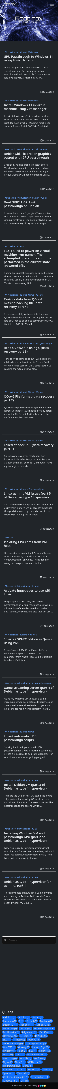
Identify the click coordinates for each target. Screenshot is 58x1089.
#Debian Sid (10, 149)
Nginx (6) (7, 1062)
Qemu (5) (27, 1065)
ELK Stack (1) (26, 1035)
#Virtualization (12, 52)
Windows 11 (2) (10, 1080)
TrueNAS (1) (23, 1073)
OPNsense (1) (34, 1062)
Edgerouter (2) (29, 1032)
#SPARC (33, 634)
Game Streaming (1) (13, 1043)
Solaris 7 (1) (33, 1069)
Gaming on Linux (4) (36, 1043)
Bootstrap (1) (9, 1020)
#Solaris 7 (24, 634)
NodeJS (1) (20, 1062)
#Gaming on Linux (35, 489)
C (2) (21, 1020)
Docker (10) (25, 1028)
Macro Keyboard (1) (37, 1054)
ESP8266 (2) (41, 1035)
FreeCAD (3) (33, 1039)
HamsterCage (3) (40, 1047)
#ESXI (22, 246)
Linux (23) (8, 1054)
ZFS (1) (24, 1080)
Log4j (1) (20, 1054)
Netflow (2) (39, 1058)
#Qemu (44, 149)
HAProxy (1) (9, 1050)
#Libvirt (23, 52)
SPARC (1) (47, 1069)
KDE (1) (32, 1050)
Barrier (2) (37, 1017)
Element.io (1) (10, 1035)
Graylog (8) (23, 1047)
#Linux (44, 197)
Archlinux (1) (9, 1017)
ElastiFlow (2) (46, 1032)
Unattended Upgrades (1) (15, 1076)
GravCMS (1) (9, 1047)
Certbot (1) (31, 1020)
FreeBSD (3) (19, 1039)
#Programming (43, 343)
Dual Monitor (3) (11, 1032)
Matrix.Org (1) (10, 1058)
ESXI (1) (6, 1039)
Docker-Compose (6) (44, 1028)
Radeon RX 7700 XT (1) (14, 1069)
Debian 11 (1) (26, 1024)
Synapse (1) (8, 1073)
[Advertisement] (30, 45)
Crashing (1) (46, 1020)
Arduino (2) (24, 1017)
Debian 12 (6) (43, 1024)
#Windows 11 (34, 52)
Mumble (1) (25, 1058)
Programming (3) (11, 1065)
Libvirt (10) (44, 1050)
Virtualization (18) (40, 1076)
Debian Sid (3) (10, 1028)
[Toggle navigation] (51, 4)
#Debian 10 (10, 586)
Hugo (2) (22, 1050)
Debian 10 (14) (10, 1024)
